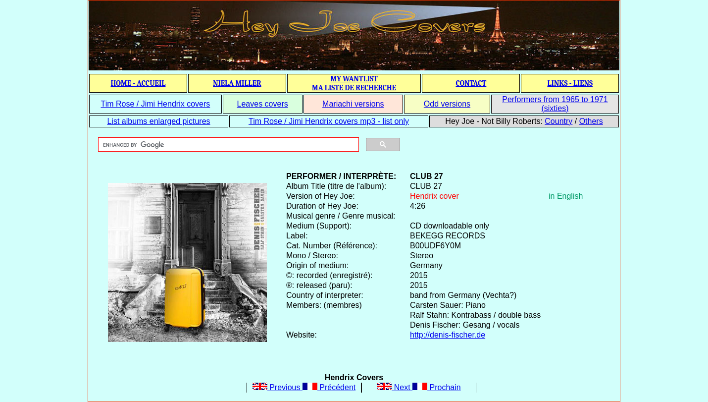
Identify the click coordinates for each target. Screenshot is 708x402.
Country (558, 121)
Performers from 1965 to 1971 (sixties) (554, 104)
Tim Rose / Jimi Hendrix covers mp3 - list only (329, 121)
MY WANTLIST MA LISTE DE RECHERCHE (354, 83)
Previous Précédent (304, 387)
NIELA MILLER (237, 83)
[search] (227, 144)
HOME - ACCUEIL (138, 83)
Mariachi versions (353, 104)
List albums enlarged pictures (158, 121)
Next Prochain (418, 387)
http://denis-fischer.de (447, 335)
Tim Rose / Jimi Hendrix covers (155, 104)
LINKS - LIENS (570, 83)
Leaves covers (262, 104)
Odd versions (447, 104)
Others (591, 121)
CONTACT (470, 83)
